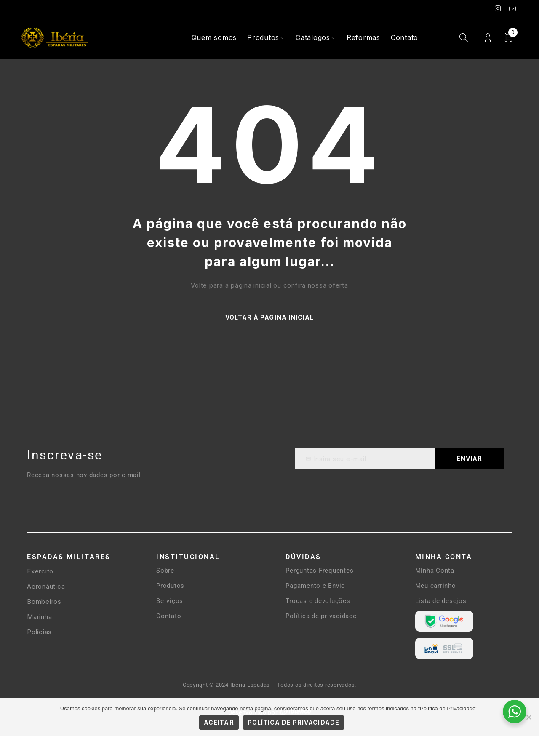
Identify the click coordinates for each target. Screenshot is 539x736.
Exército (40, 571)
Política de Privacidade (293, 722)
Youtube (512, 8)
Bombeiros (44, 601)
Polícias (39, 632)
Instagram (498, 8)
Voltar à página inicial (269, 317)
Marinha (39, 617)
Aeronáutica (46, 586)
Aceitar (219, 722)
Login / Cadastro (488, 37)
